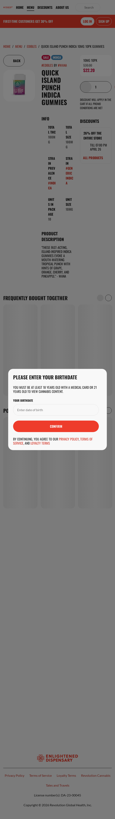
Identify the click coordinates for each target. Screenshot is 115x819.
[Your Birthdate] (52, 409)
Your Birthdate (23, 400)
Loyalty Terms (40, 443)
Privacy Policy (69, 439)
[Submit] (56, 426)
